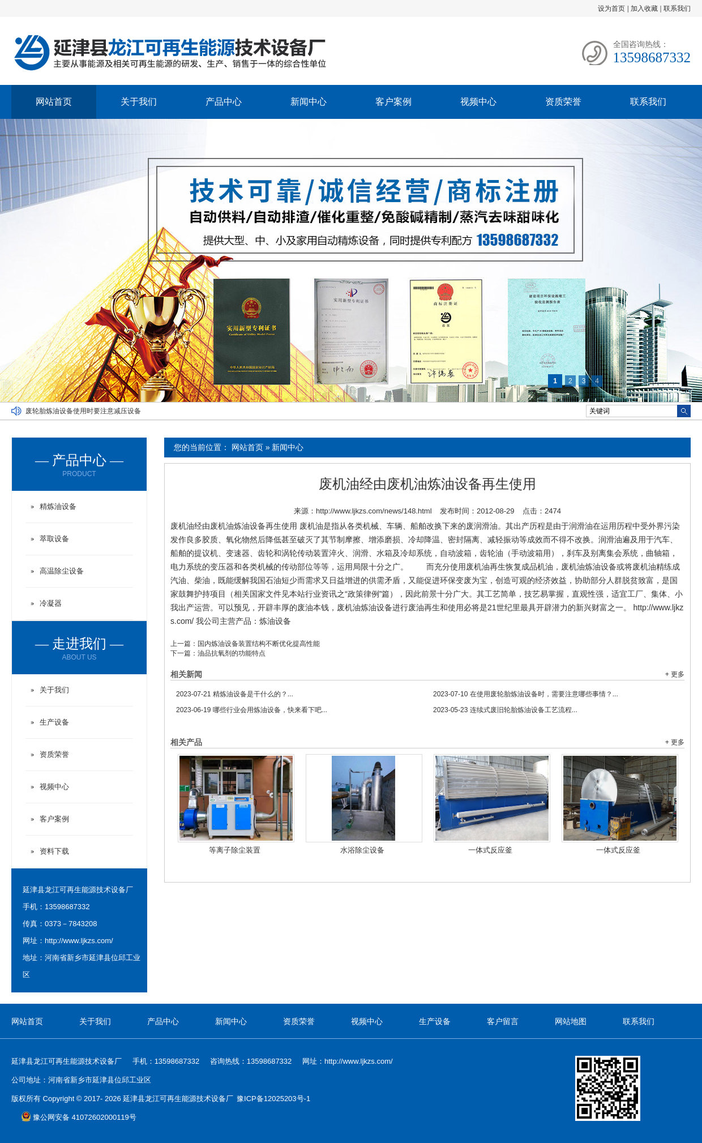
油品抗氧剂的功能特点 (232, 653)
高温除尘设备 (62, 571)
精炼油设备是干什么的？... (234, 694)
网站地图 (571, 1021)
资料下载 (54, 851)
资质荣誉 (563, 101)
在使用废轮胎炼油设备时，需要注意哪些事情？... (525, 694)
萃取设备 (54, 538)
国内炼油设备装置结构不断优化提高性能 (259, 644)
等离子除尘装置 (234, 850)
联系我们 (677, 8)
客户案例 (393, 101)
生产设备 (54, 722)
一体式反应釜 (490, 850)
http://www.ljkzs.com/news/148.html (373, 511)
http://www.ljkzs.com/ (79, 940)
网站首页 (54, 101)
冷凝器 (51, 603)
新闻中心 (308, 101)
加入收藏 (644, 8)
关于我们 (139, 101)
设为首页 (611, 8)
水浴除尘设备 (362, 850)
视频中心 (478, 101)
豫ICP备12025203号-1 (273, 1098)
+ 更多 (674, 674)
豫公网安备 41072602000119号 (78, 1117)
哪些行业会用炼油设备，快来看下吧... (251, 710)
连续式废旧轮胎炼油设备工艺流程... (505, 710)
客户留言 (503, 1021)
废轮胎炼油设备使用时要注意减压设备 (83, 411)
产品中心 (224, 101)
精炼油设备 (58, 506)
